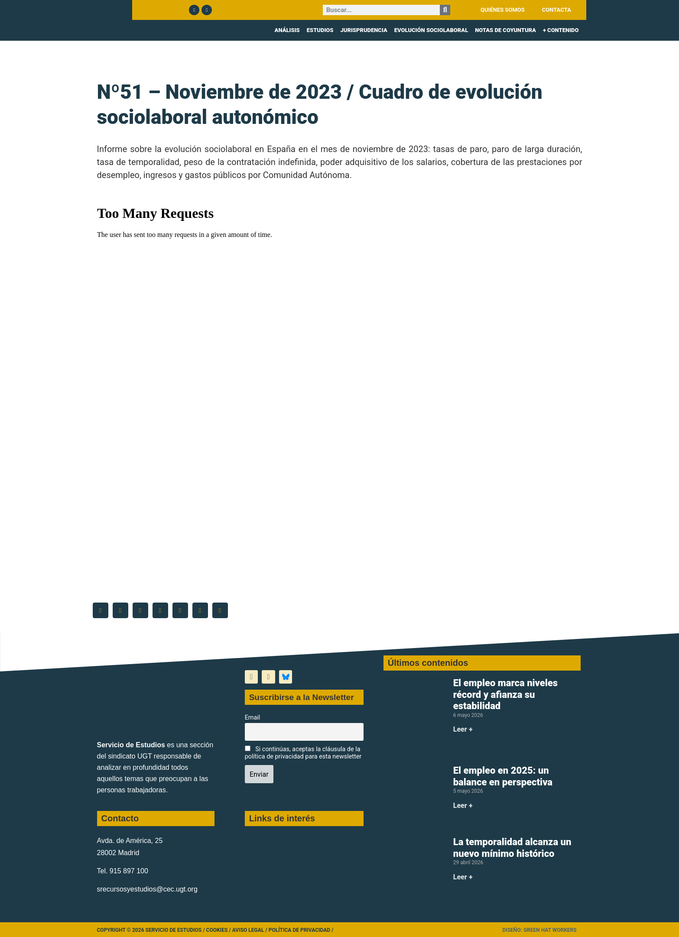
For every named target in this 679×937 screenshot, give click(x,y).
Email (252, 717)
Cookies (217, 930)
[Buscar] (445, 10)
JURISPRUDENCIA (363, 30)
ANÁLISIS (287, 30)
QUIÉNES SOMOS (503, 9)
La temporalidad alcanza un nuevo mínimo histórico (512, 847)
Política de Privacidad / (301, 930)
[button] (100, 610)
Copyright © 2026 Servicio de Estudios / (151, 930)
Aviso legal (248, 930)
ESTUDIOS (320, 30)
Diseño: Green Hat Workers (539, 930)
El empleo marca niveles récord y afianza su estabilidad (505, 694)
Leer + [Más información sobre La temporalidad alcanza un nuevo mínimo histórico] (463, 877)
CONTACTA (556, 9)
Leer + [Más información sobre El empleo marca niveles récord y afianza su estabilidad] (463, 729)
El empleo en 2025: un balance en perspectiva (502, 776)
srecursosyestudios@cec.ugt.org (147, 889)
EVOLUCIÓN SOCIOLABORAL (431, 30)
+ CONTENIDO (561, 30)
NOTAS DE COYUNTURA (505, 30)
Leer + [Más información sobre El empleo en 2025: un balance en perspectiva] (463, 805)
